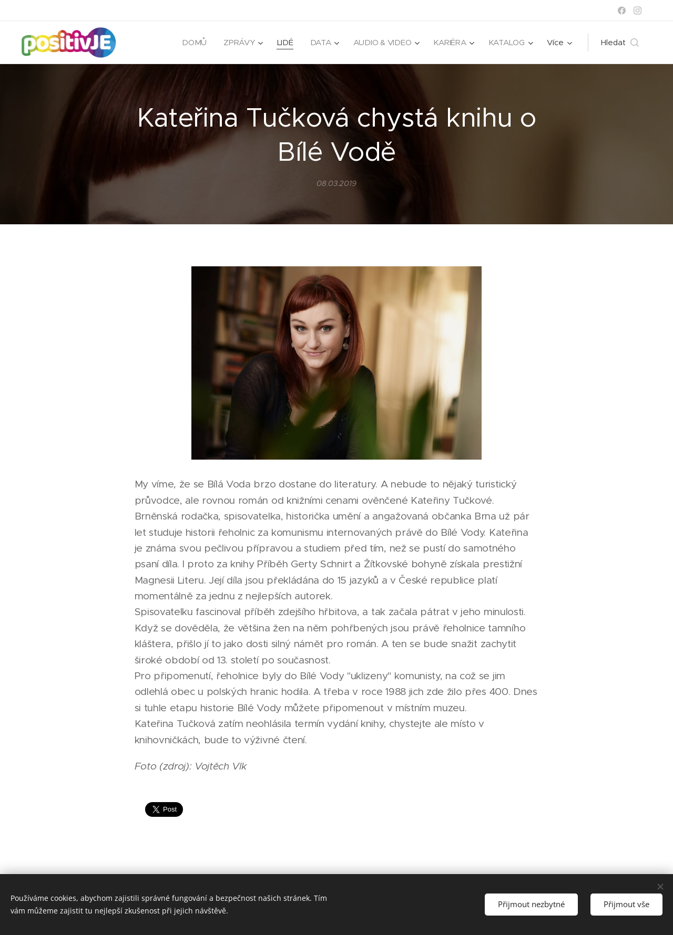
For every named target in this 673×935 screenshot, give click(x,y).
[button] (620, 42)
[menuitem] (192, 42)
